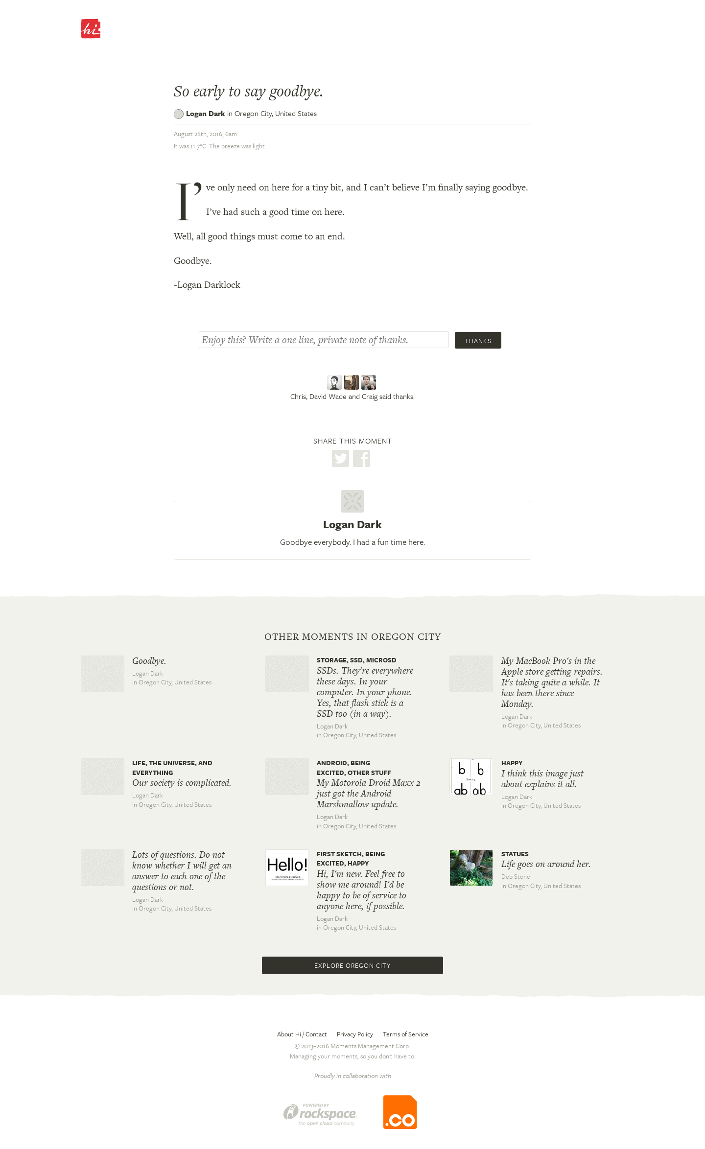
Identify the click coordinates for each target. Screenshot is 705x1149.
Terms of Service (405, 1034)
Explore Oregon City (352, 965)
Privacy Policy (355, 1034)
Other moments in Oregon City (352, 637)
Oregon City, (276, 113)
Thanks (478, 341)
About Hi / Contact (302, 1034)
